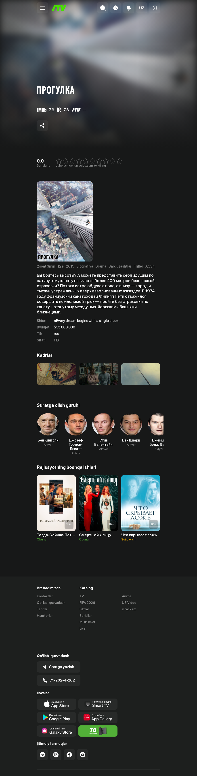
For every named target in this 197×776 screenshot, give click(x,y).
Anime (126, 596)
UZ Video (129, 603)
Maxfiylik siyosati (79, 768)
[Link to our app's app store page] (56, 686)
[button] (141, 7)
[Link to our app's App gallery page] (98, 700)
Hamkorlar (45, 616)
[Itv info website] (98, 713)
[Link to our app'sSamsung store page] (56, 713)
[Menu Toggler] (42, 7)
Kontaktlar (45, 596)
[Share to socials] (42, 125)
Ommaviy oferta (49, 768)
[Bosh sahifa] (59, 8)
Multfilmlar (87, 622)
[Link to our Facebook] (69, 737)
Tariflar (42, 609)
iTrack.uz (129, 609)
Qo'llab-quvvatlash (51, 603)
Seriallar (86, 616)
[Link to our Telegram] (42, 737)
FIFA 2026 (87, 603)
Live (83, 628)
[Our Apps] (98, 686)
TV (82, 596)
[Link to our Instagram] (55, 737)
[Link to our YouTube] (82, 737)
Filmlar (84, 609)
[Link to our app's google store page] (56, 700)
